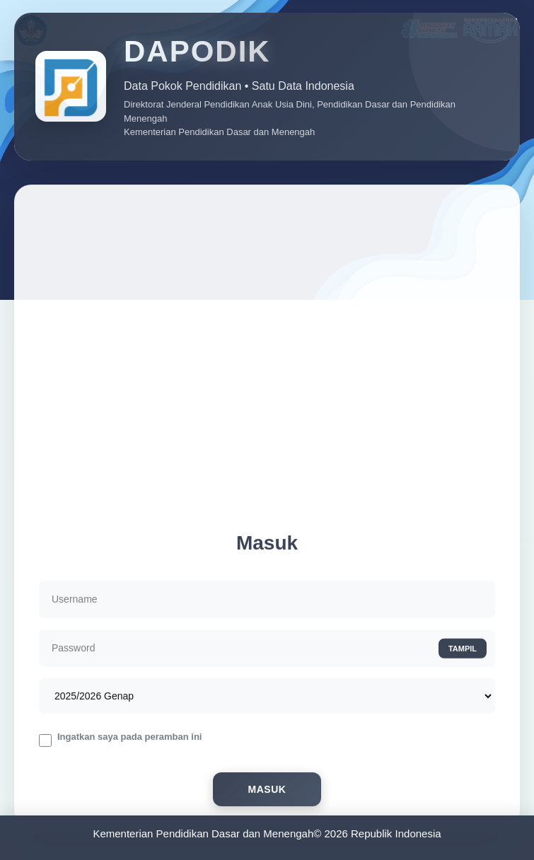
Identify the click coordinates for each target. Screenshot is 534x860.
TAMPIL (462, 650)
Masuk (267, 791)
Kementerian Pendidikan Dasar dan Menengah (203, 833)
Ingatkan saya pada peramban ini (129, 739)
